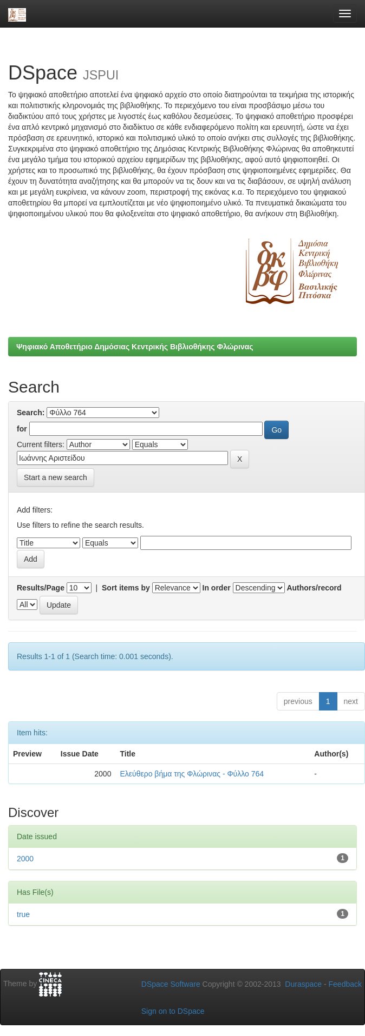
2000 (25, 858)
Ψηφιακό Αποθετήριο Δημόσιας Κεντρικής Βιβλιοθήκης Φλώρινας (134, 346)
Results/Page (40, 587)
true (23, 914)
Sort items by (126, 587)
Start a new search (55, 477)
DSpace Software (170, 984)
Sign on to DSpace (173, 1011)
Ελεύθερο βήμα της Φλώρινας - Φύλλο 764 (192, 773)
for (22, 428)
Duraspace (303, 984)
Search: (30, 412)
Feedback (345, 984)
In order (217, 587)
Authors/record (313, 587)
